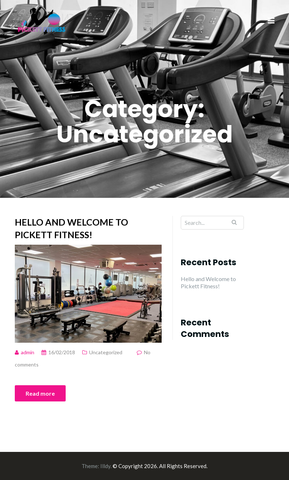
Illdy (105, 466)
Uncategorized (105, 352)
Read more (40, 393)
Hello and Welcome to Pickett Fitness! (71, 228)
